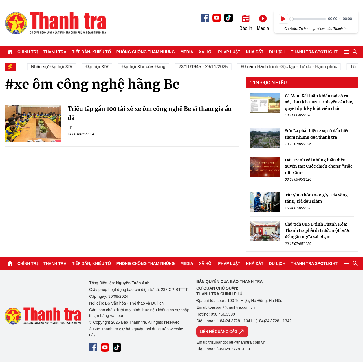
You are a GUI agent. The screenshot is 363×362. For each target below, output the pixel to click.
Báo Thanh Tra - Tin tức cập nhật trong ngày (55, 22)
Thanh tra (55, 52)
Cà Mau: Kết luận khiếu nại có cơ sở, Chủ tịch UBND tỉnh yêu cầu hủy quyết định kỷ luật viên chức (319, 102)
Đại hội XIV (98, 66)
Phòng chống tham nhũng (145, 52)
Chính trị (27, 52)
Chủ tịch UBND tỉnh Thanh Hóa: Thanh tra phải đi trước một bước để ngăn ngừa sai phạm (317, 230)
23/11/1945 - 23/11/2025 (204, 66)
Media (187, 52)
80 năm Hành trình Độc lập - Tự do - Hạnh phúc (290, 66)
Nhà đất (254, 52)
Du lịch (277, 52)
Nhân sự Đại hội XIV (53, 66)
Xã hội (205, 52)
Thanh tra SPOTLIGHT (314, 52)
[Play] (283, 19)
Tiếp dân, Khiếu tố (91, 52)
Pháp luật (229, 52)
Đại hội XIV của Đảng (145, 66)
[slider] (308, 19)
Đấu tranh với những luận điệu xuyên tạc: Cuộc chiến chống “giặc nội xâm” (318, 166)
